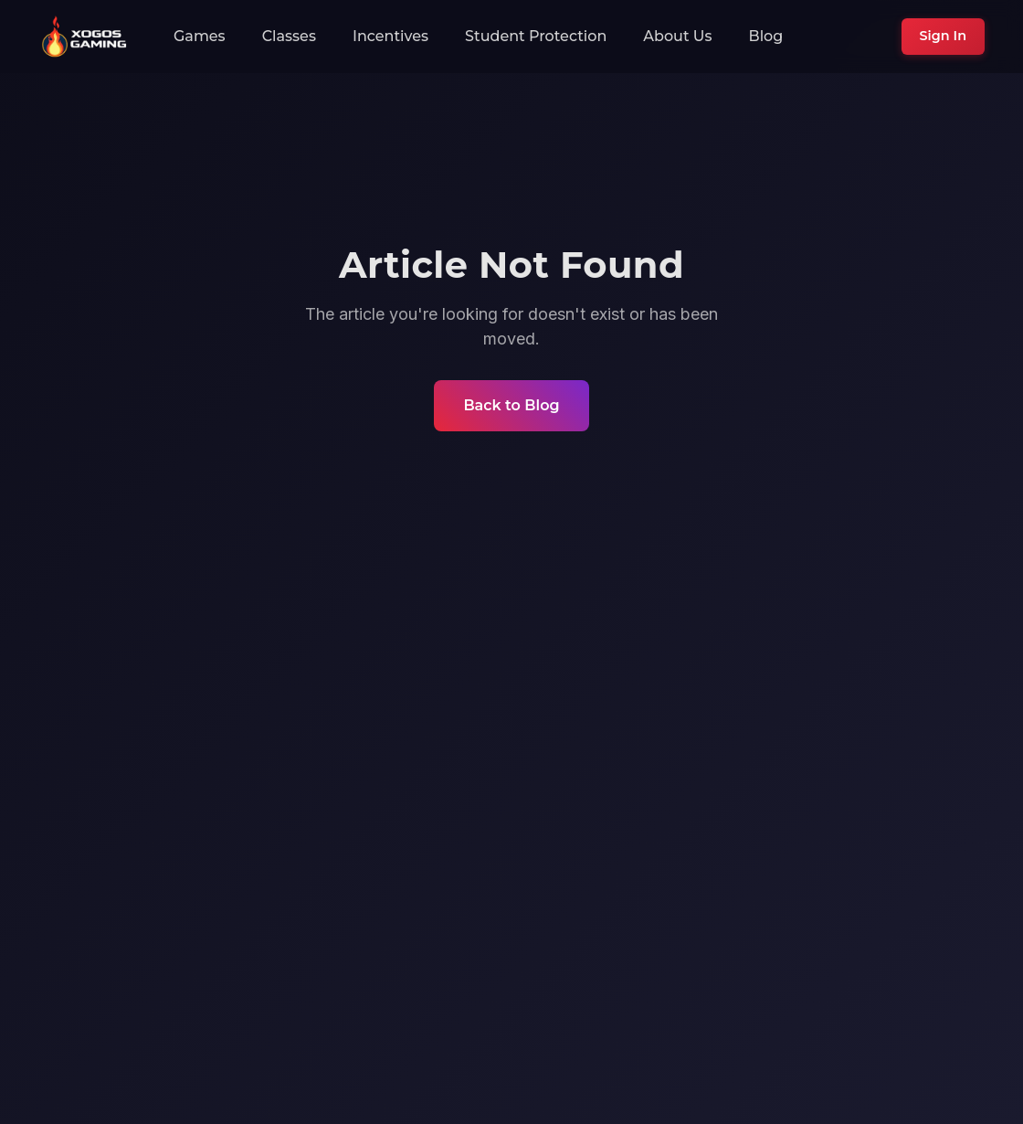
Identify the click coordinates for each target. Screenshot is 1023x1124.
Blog (766, 36)
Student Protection (535, 36)
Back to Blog (511, 405)
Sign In (943, 35)
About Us (677, 36)
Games (200, 36)
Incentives (390, 36)
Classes (289, 36)
